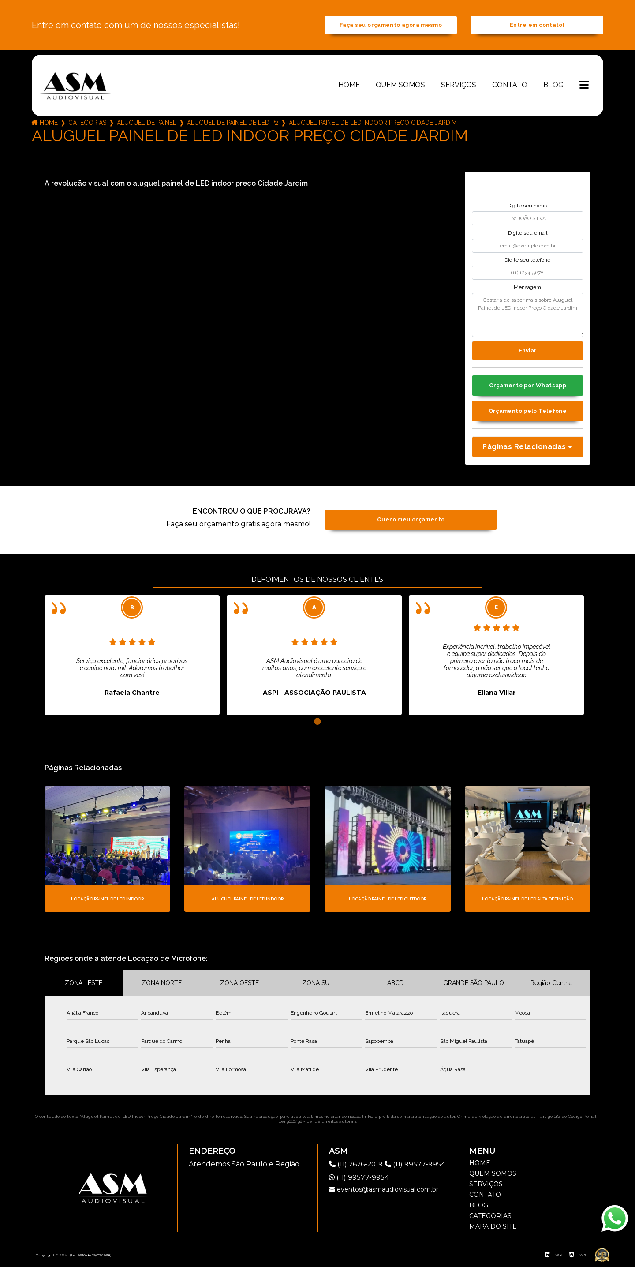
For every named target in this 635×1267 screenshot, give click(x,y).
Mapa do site (493, 1230)
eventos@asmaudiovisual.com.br (383, 1193)
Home (349, 86)
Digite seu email (527, 235)
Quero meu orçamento (411, 524)
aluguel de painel (146, 124)
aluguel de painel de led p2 (232, 124)
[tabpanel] (132, 659)
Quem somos (400, 86)
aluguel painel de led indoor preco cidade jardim (373, 124)
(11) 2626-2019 (358, 1168)
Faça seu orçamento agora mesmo (390, 26)
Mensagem (527, 289)
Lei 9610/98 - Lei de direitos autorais (317, 1125)
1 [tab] (317, 725)
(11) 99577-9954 (418, 1168)
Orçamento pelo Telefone (527, 414)
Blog (553, 86)
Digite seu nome (527, 208)
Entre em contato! (537, 26)
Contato (509, 86)
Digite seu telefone (527, 262)
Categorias (87, 124)
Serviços (458, 86)
